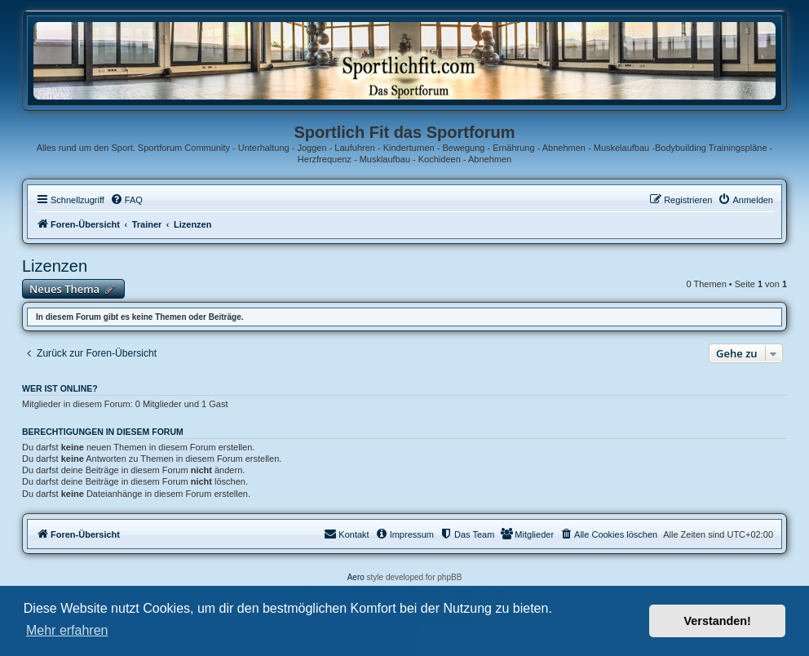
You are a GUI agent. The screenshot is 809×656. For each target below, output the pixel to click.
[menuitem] (126, 200)
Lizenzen (54, 266)
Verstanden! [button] (717, 620)
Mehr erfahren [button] (67, 630)
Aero (356, 577)
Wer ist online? (60, 388)
